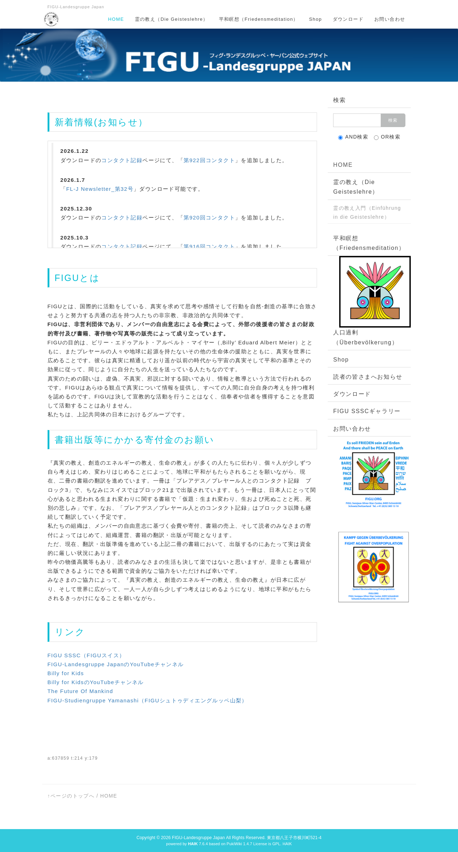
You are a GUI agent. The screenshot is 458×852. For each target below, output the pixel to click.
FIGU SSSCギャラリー (367, 411)
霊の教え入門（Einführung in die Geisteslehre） (367, 212)
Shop (315, 19)
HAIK (287, 844)
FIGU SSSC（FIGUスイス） (86, 655)
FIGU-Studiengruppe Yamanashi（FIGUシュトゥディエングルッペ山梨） (148, 700)
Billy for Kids (66, 673)
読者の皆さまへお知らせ (368, 377)
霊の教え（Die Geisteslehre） (171, 19)
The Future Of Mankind (80, 691)
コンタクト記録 (121, 160)
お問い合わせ (389, 19)
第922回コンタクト (209, 160)
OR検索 (387, 137)
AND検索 (353, 137)
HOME (116, 19)
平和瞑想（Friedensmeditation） (258, 19)
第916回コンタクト (209, 246)
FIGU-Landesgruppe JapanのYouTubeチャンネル (116, 664)
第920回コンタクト (209, 217)
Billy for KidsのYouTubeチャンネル (96, 682)
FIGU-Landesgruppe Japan (198, 837)
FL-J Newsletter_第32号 (99, 189)
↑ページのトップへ (71, 796)
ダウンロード (348, 19)
